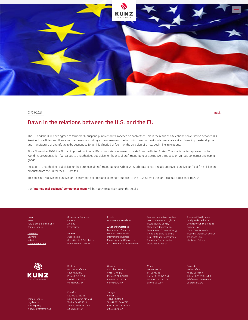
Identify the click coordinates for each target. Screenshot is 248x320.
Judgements (73, 237)
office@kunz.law (75, 282)
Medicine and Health (157, 243)
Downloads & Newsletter (119, 220)
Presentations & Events (78, 243)
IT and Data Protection (198, 230)
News (30, 220)
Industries (32, 240)
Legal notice (33, 302)
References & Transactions (41, 223)
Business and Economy (118, 230)
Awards (71, 223)
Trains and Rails (194, 237)
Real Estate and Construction (161, 237)
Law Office (33, 233)
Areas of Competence (118, 227)
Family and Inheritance (198, 220)
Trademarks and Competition (201, 233)
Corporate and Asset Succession (123, 243)
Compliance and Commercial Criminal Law (201, 225)
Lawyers (32, 237)
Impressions (73, 227)
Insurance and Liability (158, 223)
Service (71, 233)
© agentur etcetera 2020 (40, 309)
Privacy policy (34, 305)
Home (31, 217)
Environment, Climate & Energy (162, 230)
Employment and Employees (121, 240)
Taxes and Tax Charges (198, 217)
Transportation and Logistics (161, 220)
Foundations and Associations (162, 217)
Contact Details (35, 227)
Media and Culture (196, 240)
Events (110, 217)
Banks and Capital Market (159, 240)
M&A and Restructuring (118, 233)
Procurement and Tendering (160, 233)
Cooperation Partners (78, 217)
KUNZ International (37, 243)
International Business (118, 237)
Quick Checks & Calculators (80, 240)
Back (217, 112)
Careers (71, 220)
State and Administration (159, 227)
